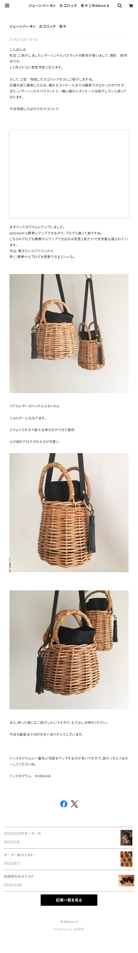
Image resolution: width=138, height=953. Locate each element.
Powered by (69, 929)
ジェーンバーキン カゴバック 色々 (37, 26)
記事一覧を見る (69, 900)
